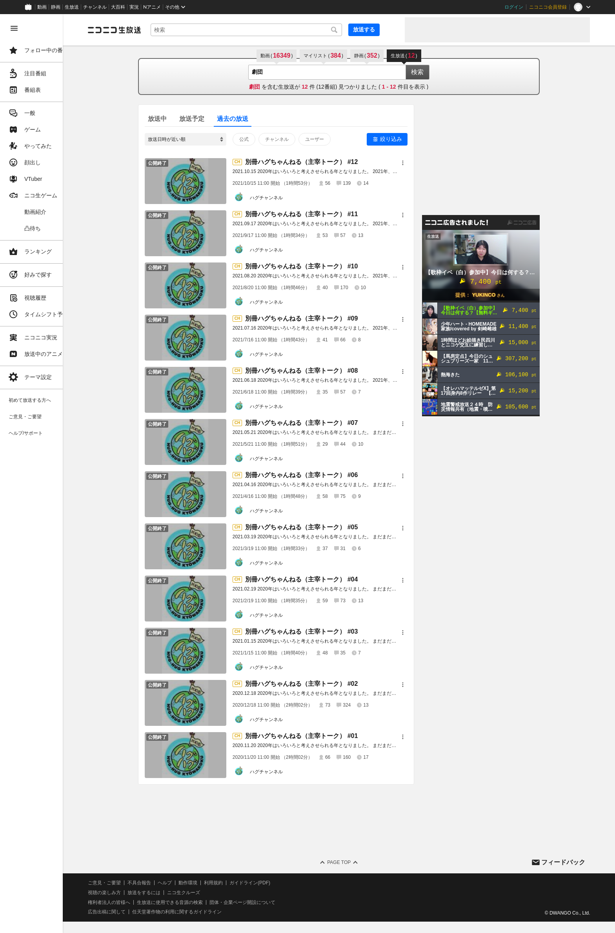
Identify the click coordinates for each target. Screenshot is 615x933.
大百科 (118, 7)
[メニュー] (415, 163)
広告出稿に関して (132, 912)
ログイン (513, 7)
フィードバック (563, 862)
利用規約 (238, 882)
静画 (55, 7)
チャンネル (95, 7)
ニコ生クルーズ (208, 892)
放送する (380, 29)
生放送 (72, 7)
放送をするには (169, 892)
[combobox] (267, 30)
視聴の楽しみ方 (129, 892)
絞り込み (404, 139)
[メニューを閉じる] (14, 28)
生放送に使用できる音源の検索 (195, 902)
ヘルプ (190, 882)
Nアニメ (152, 7)
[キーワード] (267, 30)
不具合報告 (164, 882)
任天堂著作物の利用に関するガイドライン (202, 911)
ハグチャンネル (278, 197)
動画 (42, 7)
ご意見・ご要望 (129, 883)
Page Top (351, 862)
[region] (44, 473)
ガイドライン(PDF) (275, 882)
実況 (134, 7)
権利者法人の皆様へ (134, 902)
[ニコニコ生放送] (139, 29)
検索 (430, 72)
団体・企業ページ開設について (267, 902)
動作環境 (213, 882)
